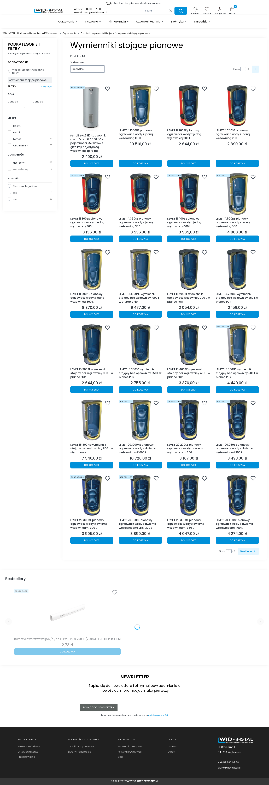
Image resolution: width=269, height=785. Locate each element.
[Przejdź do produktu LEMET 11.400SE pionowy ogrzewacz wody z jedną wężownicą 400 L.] (188, 194)
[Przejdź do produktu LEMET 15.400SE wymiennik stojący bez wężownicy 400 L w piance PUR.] (188, 344)
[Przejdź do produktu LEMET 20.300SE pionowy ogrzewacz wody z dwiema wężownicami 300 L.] (91, 495)
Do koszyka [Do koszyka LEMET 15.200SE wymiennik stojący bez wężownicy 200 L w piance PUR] (188, 314)
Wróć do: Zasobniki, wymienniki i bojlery (26, 71)
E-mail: (90, 12)
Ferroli (16, 132)
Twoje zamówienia (29, 746)
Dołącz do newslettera (98, 707)
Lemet (17, 139)
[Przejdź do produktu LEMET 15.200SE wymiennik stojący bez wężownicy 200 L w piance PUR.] (188, 269)
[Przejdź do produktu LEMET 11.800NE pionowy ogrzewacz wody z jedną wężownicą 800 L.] (91, 269)
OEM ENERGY (20, 145)
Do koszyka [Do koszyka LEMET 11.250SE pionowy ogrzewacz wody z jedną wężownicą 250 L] (237, 163)
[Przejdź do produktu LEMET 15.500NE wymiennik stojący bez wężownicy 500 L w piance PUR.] (237, 344)
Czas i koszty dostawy (81, 746)
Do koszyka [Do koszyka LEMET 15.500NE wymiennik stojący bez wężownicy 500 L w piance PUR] (237, 389)
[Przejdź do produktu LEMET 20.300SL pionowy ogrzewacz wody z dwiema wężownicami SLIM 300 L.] (140, 495)
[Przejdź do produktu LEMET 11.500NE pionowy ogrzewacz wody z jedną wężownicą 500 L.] (237, 194)
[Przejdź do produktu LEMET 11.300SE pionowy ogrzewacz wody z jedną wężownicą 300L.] (91, 194)
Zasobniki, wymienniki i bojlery (97, 33)
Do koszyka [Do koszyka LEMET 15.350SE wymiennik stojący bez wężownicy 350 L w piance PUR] (140, 389)
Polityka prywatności (130, 751)
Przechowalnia (26, 757)
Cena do (38, 101)
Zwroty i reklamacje (79, 751)
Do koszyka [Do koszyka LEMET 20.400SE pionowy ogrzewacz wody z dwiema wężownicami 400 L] (237, 540)
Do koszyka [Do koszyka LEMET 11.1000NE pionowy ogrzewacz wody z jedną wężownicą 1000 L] (140, 163)
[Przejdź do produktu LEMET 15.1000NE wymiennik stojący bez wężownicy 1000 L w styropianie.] (140, 269)
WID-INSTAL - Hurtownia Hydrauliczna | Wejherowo (30, 33)
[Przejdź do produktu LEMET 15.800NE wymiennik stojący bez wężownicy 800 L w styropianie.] (91, 420)
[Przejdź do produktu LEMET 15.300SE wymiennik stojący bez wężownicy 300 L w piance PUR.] (91, 344)
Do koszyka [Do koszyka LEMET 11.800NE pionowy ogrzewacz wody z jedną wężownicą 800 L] (91, 314)
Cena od (13, 101)
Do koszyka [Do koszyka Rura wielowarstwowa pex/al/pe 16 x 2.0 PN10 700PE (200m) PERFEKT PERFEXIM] (67, 651)
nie (15, 199)
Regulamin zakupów (130, 746)
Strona (236, 69)
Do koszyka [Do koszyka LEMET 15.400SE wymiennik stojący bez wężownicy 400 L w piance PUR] (188, 389)
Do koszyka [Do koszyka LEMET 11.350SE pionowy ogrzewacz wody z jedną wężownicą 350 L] (140, 239)
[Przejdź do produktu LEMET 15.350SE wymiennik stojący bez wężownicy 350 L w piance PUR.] (140, 344)
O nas (171, 751)
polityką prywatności (158, 715)
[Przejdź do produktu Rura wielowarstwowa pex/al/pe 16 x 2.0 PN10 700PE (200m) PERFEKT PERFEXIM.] (67, 612)
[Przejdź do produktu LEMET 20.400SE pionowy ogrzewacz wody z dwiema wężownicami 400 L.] (237, 495)
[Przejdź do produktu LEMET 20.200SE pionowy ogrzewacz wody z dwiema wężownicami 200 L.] (188, 420)
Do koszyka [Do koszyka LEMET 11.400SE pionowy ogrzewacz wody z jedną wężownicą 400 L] (188, 239)
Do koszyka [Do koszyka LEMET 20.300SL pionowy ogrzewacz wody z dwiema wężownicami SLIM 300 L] (140, 540)
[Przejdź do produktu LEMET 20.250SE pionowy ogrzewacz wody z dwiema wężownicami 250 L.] (237, 420)
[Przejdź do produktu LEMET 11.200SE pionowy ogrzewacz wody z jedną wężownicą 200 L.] (188, 105)
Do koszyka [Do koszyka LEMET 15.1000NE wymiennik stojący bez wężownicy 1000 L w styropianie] (140, 314)
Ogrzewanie (69, 33)
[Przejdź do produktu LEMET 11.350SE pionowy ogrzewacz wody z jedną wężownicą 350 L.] (140, 194)
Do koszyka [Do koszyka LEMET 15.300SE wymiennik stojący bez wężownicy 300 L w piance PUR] (91, 389)
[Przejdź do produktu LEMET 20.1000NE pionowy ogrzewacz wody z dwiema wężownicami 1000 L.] (140, 420)
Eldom (17, 126)
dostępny (19, 162)
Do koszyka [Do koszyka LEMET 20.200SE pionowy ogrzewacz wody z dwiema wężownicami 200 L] (188, 465)
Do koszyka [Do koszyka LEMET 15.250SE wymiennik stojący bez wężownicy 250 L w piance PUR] (237, 314)
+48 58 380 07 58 (228, 762)
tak (15, 192)
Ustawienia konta (28, 751)
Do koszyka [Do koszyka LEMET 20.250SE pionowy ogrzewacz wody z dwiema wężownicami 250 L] (237, 465)
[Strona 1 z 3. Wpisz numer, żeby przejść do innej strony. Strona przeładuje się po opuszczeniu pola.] (243, 69)
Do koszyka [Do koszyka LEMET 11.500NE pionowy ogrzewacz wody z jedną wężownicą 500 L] (237, 239)
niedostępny (20, 169)
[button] (180, 11)
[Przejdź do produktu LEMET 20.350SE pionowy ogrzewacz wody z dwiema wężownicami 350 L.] (188, 495)
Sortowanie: (77, 62)
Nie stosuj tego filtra (25, 186)
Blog (120, 757)
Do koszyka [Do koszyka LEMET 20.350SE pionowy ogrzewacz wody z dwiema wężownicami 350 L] (188, 540)
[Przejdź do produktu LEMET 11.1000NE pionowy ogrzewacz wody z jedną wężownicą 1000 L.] (140, 105)
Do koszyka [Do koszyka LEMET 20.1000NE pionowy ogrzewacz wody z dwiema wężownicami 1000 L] (140, 465)
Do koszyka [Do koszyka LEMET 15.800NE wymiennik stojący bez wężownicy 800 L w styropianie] (91, 465)
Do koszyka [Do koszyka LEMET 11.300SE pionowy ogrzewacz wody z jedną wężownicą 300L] (91, 239)
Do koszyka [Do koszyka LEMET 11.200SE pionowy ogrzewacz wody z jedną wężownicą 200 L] (188, 163)
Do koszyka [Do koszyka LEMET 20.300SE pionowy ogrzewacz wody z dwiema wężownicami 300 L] (91, 540)
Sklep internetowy (133, 780)
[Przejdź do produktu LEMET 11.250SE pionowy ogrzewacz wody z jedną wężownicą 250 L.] (237, 105)
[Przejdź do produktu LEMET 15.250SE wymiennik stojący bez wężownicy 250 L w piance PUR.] (237, 269)
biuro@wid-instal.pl (229, 767)
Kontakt (172, 746)
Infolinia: (87, 9)
